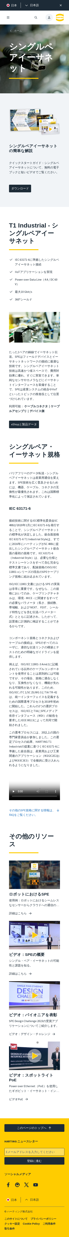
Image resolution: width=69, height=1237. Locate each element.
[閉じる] (61, 5)
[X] (27, 1185)
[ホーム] (16, 30)
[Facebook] (8, 1185)
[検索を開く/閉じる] (36, 17)
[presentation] (31, 5)
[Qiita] (17, 1185)
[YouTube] (36, 1185)
